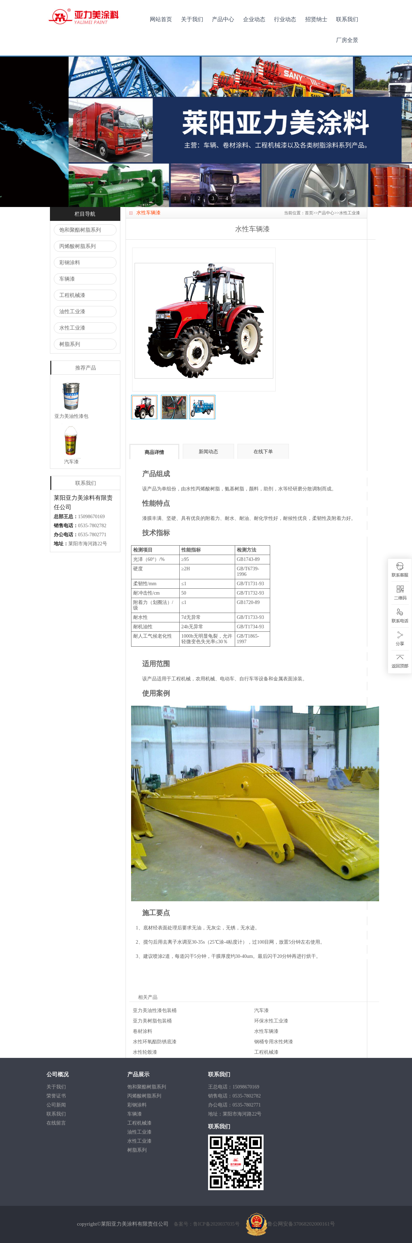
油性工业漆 (72, 311)
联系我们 (347, 19)
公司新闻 (56, 1105)
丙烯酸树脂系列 (77, 246)
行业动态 (285, 19)
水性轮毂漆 (145, 1052)
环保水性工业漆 (271, 1021)
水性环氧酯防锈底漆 (155, 1041)
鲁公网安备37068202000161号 (290, 1224)
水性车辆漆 (266, 1031)
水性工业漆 (72, 328)
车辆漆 (67, 279)
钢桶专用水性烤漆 (273, 1041)
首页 (309, 212)
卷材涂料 (142, 1031)
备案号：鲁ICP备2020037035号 (207, 1224)
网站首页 (161, 19)
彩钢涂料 (69, 262)
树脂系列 (69, 344)
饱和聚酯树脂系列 (80, 230)
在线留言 (56, 1123)
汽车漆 (261, 1010)
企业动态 (254, 19)
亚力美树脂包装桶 (152, 1021)
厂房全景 (347, 40)
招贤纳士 (316, 19)
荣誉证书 (56, 1096)
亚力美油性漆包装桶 (155, 1010)
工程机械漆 (72, 295)
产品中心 (223, 19)
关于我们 (192, 19)
